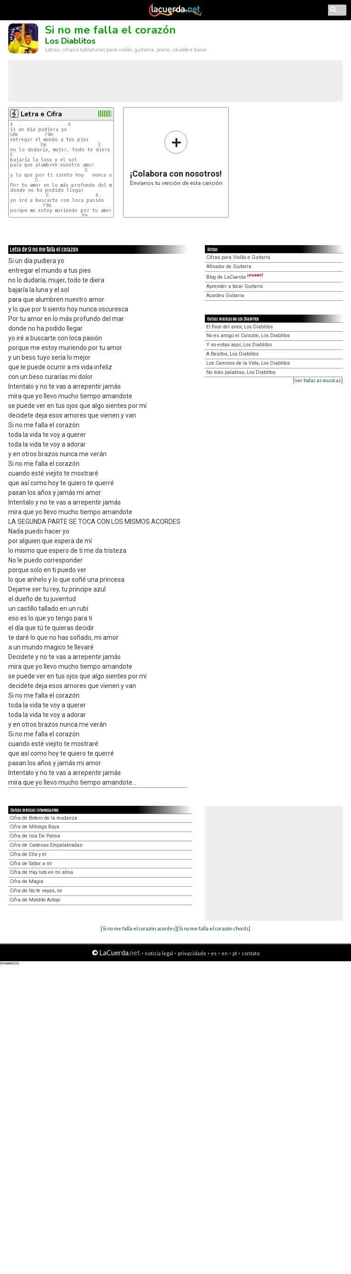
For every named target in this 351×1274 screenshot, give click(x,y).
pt (234, 953)
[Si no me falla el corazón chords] (213, 928)
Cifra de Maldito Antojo (35, 900)
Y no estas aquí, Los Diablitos (239, 345)
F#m (49, 135)
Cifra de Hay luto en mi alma (41, 872)
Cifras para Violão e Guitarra (238, 257)
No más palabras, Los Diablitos (241, 372)
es (214, 953)
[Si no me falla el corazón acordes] (139, 928)
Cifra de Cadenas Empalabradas (46, 845)
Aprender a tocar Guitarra (234, 286)
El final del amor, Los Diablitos (239, 327)
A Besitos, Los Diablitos (232, 354)
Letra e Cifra (41, 114)
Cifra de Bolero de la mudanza (43, 818)
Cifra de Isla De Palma (35, 836)
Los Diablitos (70, 40)
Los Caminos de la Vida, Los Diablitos (248, 363)
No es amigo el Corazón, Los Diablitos (248, 336)
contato (251, 953)
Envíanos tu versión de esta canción (176, 158)
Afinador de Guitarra (228, 267)
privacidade (192, 953)
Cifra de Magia (26, 881)
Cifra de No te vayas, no (36, 891)
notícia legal (159, 953)
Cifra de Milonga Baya (34, 827)
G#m (13, 135)
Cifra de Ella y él (28, 854)
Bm (43, 145)
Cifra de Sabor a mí (31, 864)
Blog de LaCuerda (234, 277)
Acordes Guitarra (225, 295)
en (224, 953)
